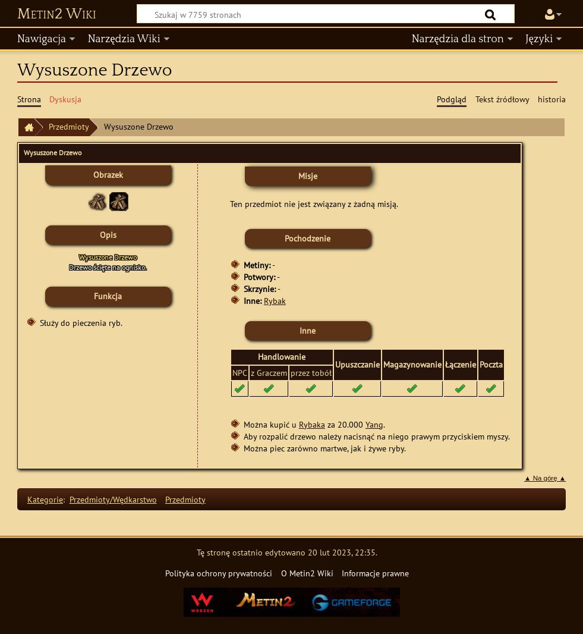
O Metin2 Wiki (307, 573)
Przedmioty (69, 126)
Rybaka (312, 424)
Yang (374, 424)
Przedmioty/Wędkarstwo (113, 499)
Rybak (275, 300)
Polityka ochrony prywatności (218, 573)
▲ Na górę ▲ (545, 478)
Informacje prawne (375, 573)
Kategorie (45, 499)
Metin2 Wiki (56, 14)
